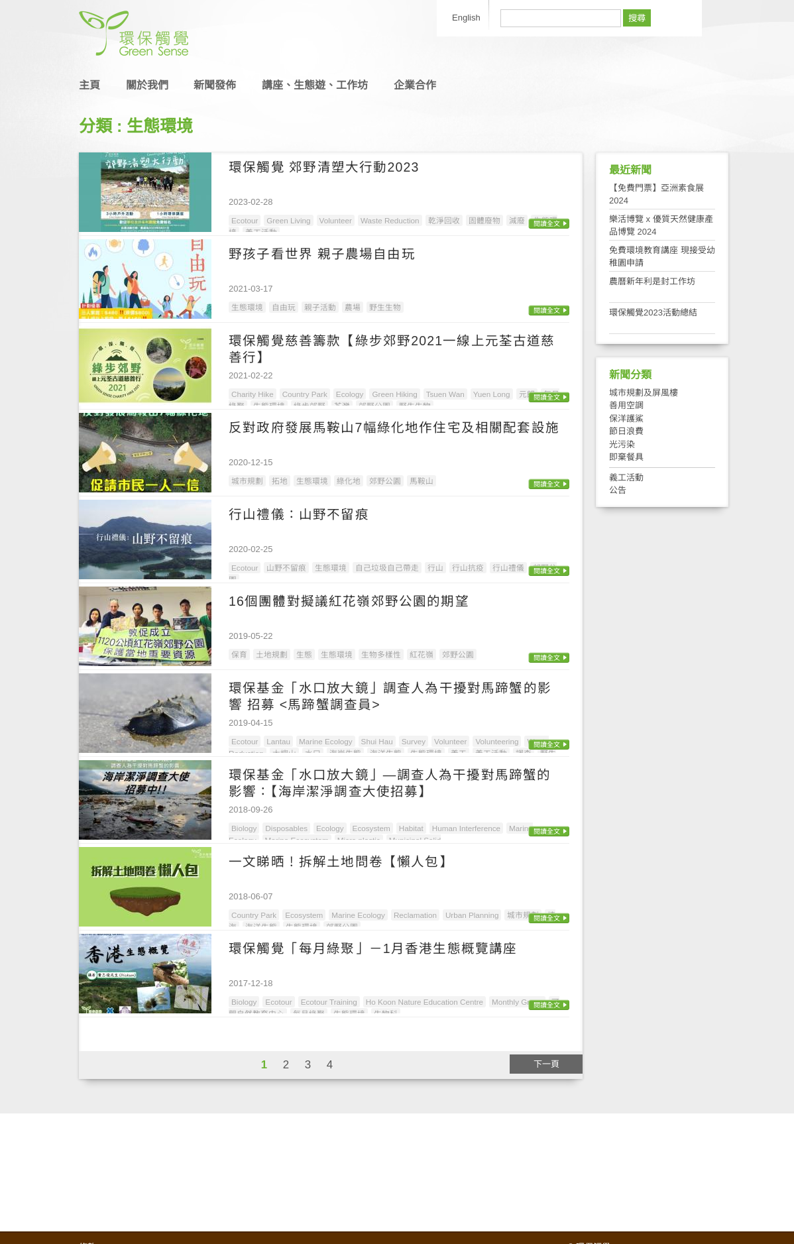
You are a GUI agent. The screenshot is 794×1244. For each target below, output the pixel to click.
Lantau (278, 741)
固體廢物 (484, 220)
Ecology (350, 394)
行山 (435, 567)
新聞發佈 (215, 85)
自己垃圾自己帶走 (387, 567)
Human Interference (466, 828)
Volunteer (335, 220)
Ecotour (244, 220)
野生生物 (385, 307)
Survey (413, 741)
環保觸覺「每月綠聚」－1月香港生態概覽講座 (373, 948)
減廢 (517, 220)
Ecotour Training (329, 1001)
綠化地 (349, 481)
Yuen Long (491, 394)
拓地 (280, 481)
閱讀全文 (547, 223)
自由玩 (284, 307)
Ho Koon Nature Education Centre (424, 1001)
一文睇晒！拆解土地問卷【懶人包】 (341, 861)
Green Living (288, 220)
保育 (239, 654)
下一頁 (546, 1064)
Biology (243, 828)
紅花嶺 (421, 654)
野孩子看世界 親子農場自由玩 (322, 254)
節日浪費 (626, 431)
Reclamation (415, 915)
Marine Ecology (326, 741)
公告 (617, 490)
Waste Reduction (390, 220)
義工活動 (626, 477)
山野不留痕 (286, 567)
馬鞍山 (421, 481)
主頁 (89, 85)
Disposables (286, 828)
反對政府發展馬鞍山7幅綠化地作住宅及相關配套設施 (394, 427)
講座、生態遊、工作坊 (315, 85)
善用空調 (626, 405)
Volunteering (496, 741)
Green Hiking (394, 394)
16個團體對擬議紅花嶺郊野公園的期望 (349, 601)
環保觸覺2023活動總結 (653, 312)
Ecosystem (371, 828)
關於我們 (147, 85)
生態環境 (247, 307)
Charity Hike (252, 394)
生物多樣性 (381, 654)
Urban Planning (472, 915)
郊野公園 (385, 481)
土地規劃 (272, 654)
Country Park (304, 394)
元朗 (527, 394)
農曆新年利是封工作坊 (652, 281)
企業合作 (415, 85)
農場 (353, 307)
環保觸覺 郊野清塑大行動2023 (324, 167)
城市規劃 (247, 481)
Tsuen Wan (445, 394)
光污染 (622, 444)
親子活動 (320, 307)
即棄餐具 (626, 457)
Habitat (411, 828)
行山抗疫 (468, 567)
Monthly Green (517, 1001)
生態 (304, 654)
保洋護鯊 (626, 419)
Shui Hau (377, 741)
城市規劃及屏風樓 (643, 393)
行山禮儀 (508, 567)
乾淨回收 (444, 220)
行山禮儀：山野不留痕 (299, 514)
